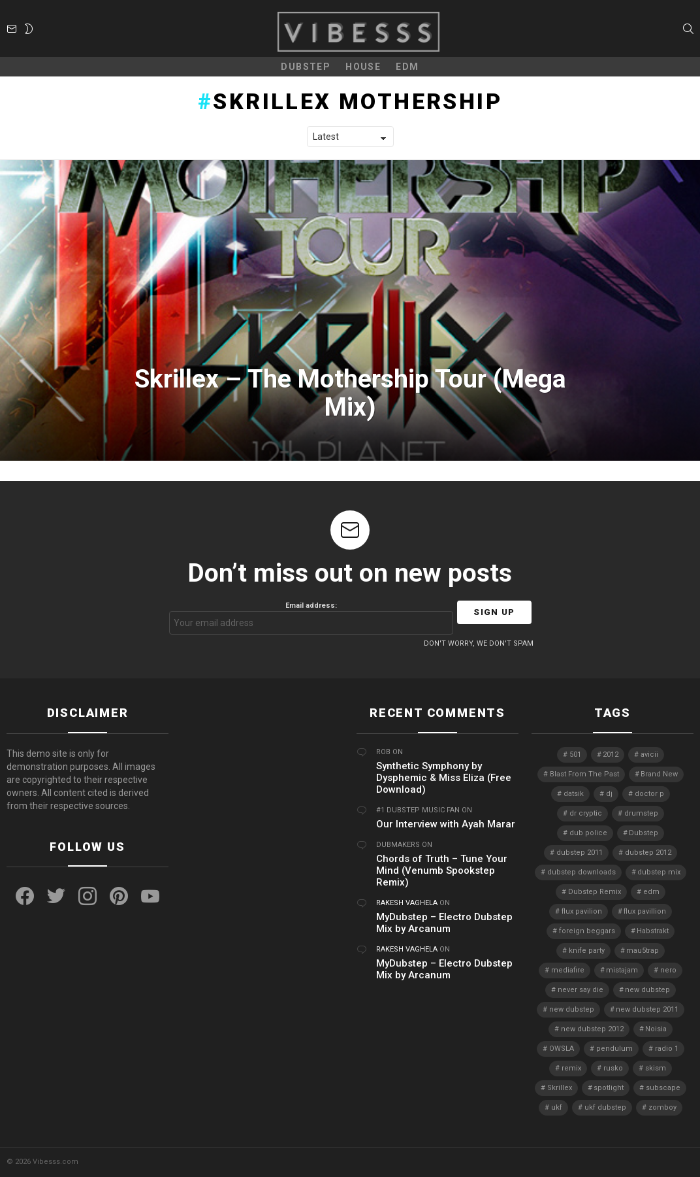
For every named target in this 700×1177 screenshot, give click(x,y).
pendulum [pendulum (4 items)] (614, 1048)
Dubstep (305, 66)
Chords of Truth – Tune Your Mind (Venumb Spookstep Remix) (441, 870)
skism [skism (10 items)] (655, 1068)
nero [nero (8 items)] (668, 970)
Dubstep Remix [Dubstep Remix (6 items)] (594, 891)
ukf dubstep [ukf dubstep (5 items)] (605, 1107)
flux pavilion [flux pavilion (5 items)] (582, 911)
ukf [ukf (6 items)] (556, 1107)
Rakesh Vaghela (407, 903)
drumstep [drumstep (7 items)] (641, 813)
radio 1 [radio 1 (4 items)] (666, 1048)
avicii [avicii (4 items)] (649, 754)
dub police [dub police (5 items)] (588, 833)
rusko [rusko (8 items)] (613, 1068)
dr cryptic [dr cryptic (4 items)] (585, 813)
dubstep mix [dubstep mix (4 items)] (658, 872)
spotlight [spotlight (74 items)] (609, 1088)
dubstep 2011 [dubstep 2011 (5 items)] (579, 852)
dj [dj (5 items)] (609, 793)
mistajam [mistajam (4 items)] (622, 970)
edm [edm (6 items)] (651, 891)
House (363, 66)
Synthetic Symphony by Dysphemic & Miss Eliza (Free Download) (443, 777)
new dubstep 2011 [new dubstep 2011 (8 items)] (647, 1009)
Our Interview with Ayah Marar (445, 824)
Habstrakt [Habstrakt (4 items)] (653, 931)
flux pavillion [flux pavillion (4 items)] (645, 911)
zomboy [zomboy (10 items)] (662, 1107)
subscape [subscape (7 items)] (663, 1088)
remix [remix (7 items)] (571, 1068)
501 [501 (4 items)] (575, 754)
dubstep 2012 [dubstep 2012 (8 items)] (648, 852)
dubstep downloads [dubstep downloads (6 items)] (581, 872)
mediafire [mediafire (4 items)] (567, 970)
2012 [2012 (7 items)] (610, 754)
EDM (407, 66)
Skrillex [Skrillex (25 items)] (559, 1088)
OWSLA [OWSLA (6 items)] (561, 1048)
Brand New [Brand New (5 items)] (659, 774)
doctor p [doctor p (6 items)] (649, 793)
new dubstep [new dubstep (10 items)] (571, 1009)
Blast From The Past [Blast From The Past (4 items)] (584, 774)
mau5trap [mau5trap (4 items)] (642, 950)
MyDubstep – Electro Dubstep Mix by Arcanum (444, 923)
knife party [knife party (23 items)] (587, 950)
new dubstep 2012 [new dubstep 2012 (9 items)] (592, 1029)
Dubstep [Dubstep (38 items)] (643, 833)
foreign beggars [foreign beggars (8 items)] (587, 931)
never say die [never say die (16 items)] (580, 990)
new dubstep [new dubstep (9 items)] (647, 990)
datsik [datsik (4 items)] (574, 793)
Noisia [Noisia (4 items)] (656, 1029)
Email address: (311, 618)
